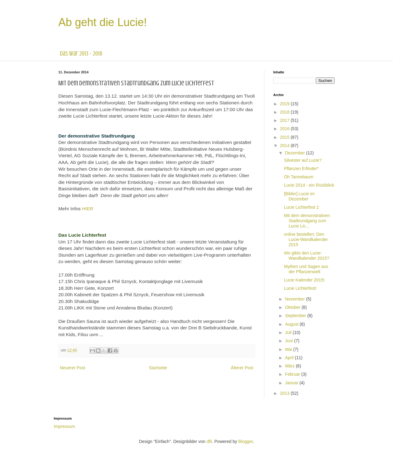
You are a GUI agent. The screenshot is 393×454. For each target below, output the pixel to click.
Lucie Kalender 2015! (304, 279)
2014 (285, 145)
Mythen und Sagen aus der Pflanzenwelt (306, 269)
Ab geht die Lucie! (102, 22)
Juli (289, 332)
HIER (87, 208)
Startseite (158, 367)
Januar (292, 382)
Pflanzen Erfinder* (301, 168)
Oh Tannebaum (298, 176)
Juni (289, 340)
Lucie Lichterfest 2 (301, 207)
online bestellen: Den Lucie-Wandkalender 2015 (306, 239)
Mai (289, 349)
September (296, 315)
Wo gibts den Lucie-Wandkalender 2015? (306, 255)
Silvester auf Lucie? (302, 160)
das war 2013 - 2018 (81, 53)
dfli (209, 441)
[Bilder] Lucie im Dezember (299, 196)
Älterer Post (242, 367)
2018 (285, 112)
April (290, 357)
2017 (285, 120)
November (295, 299)
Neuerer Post (72, 367)
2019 (285, 103)
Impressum (64, 426)
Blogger (245, 441)
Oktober (293, 307)
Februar (293, 374)
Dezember (295, 152)
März (290, 365)
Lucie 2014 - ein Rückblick (309, 185)
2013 (285, 393)
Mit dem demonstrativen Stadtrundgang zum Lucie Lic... (307, 220)
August (292, 324)
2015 (285, 137)
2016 (285, 128)
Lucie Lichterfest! (300, 288)
